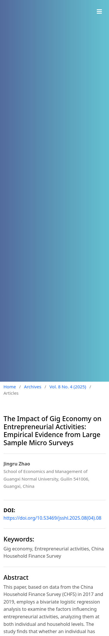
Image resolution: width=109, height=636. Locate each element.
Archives (32, 386)
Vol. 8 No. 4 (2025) (67, 386)
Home (9, 386)
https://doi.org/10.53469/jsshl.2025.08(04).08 (52, 518)
